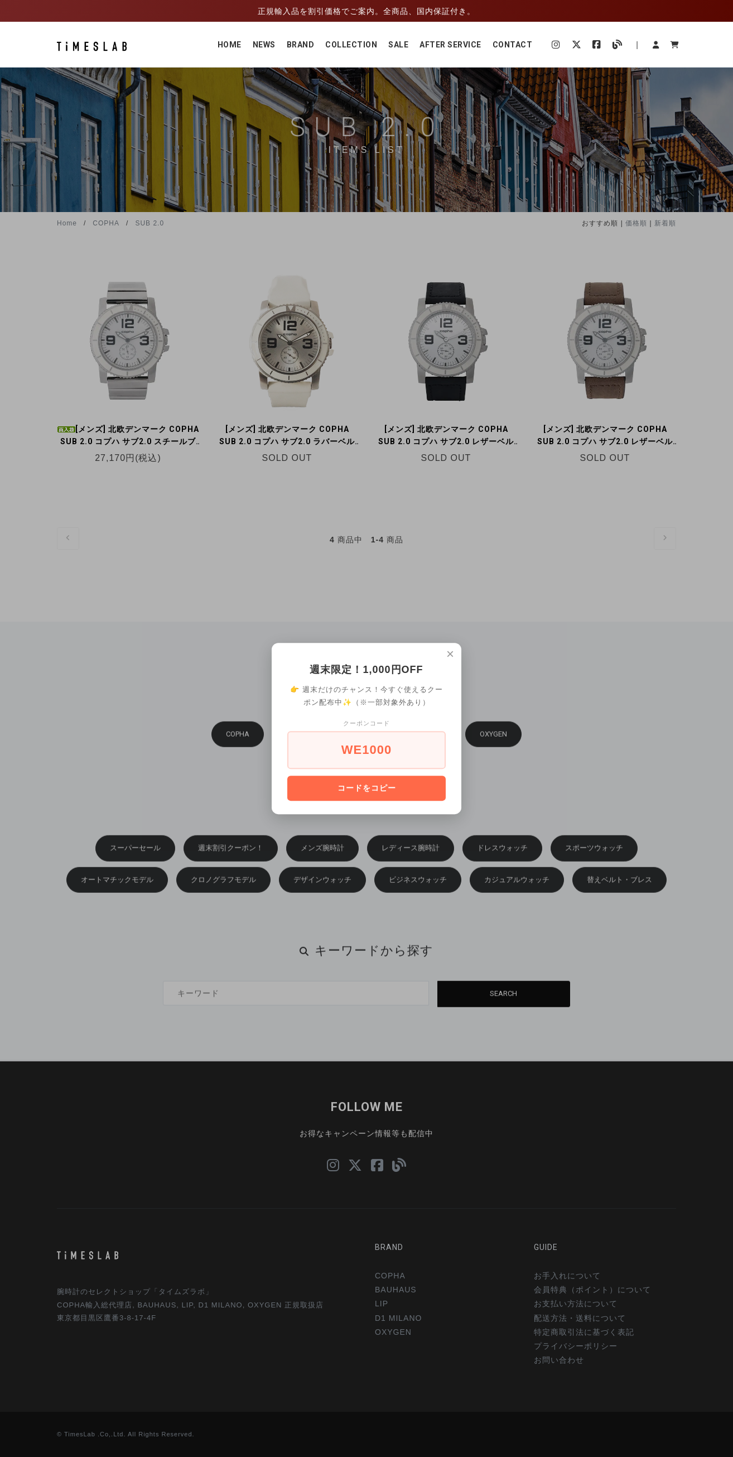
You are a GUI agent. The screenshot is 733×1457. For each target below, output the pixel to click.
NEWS (264, 44)
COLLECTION (351, 44)
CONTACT (513, 44)
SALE (398, 44)
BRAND (301, 44)
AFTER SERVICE (450, 44)
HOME (230, 44)
